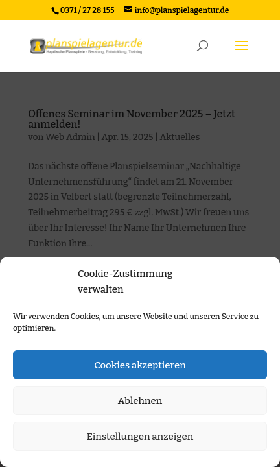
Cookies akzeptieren (140, 365)
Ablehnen (140, 401)
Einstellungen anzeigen (140, 436)
